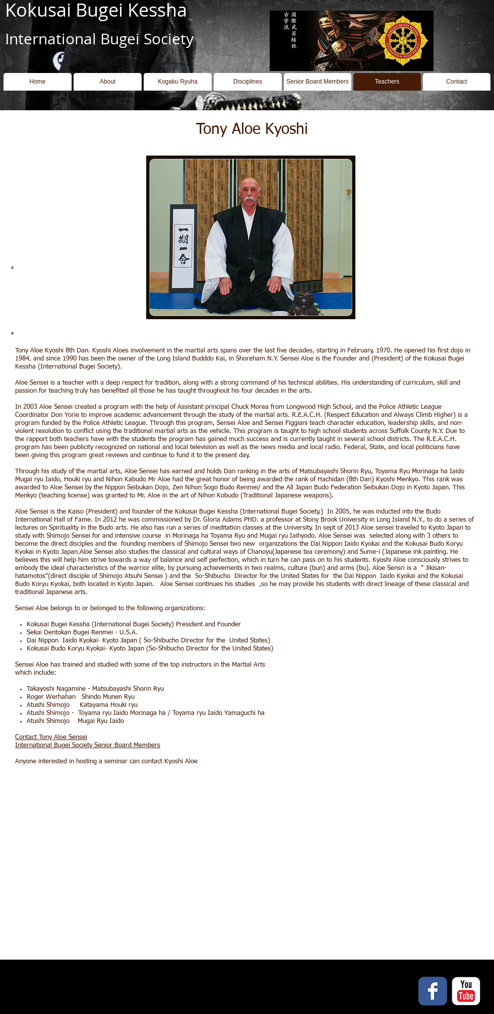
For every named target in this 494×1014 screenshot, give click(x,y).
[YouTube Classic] (466, 991)
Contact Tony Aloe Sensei (51, 737)
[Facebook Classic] (432, 991)
